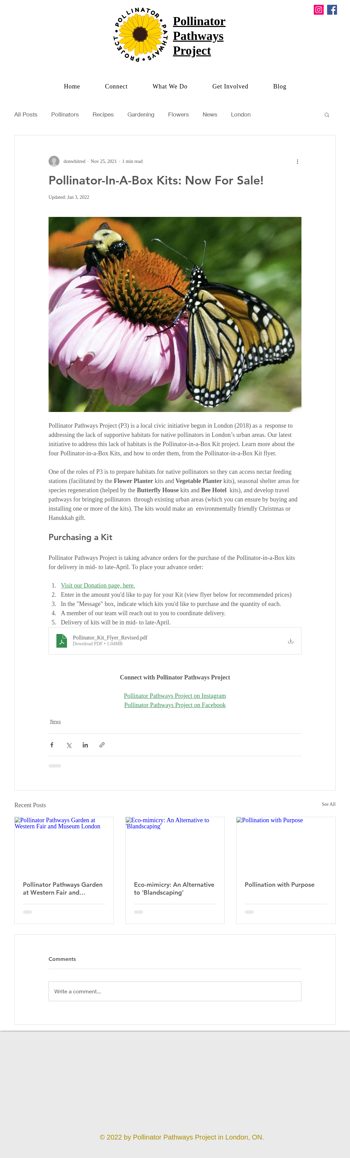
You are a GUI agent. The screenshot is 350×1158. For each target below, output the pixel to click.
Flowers (178, 114)
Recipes (103, 114)
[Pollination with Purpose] (286, 844)
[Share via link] (102, 745)
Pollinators (65, 114)
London (241, 114)
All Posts (26, 114)
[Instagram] (319, 10)
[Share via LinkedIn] (85, 745)
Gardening (140, 114)
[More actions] (297, 161)
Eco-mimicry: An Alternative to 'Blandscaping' (174, 888)
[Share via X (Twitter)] (68, 745)
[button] (169, 86)
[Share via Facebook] (52, 745)
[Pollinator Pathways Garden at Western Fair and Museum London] (64, 844)
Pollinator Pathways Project (199, 35)
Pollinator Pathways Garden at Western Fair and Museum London (63, 888)
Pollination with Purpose (279, 884)
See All (329, 804)
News (210, 114)
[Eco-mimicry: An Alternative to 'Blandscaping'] (175, 844)
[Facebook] (332, 10)
